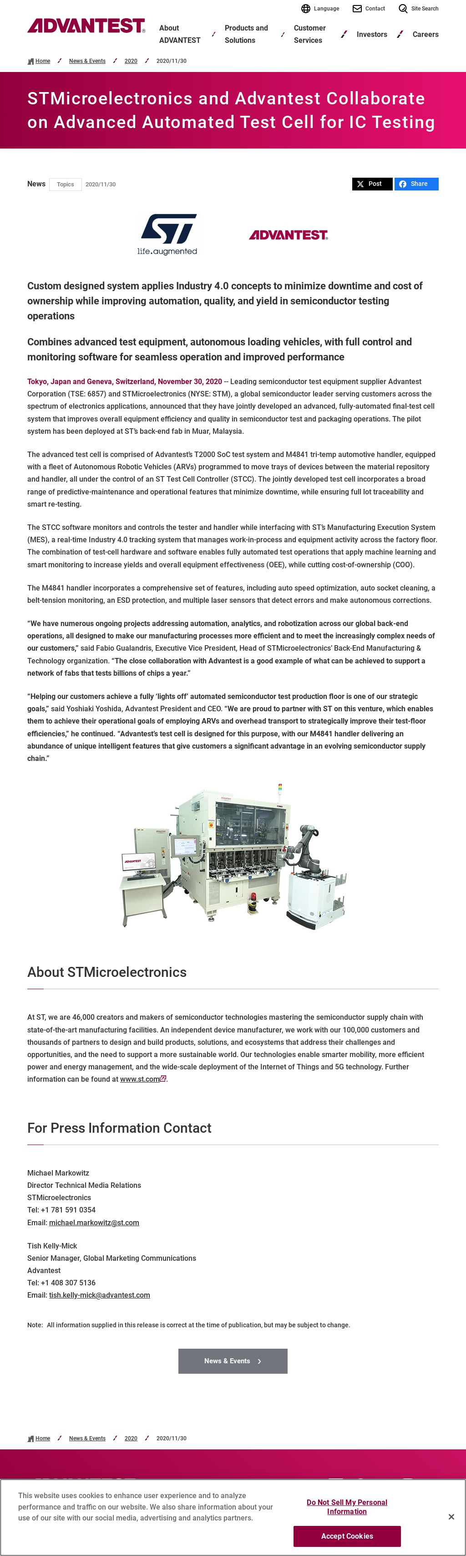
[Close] (451, 1521)
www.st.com (143, 1079)
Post (369, 184)
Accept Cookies (347, 1540)
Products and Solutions (246, 34)
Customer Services (310, 34)
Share (413, 184)
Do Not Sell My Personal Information (347, 1511)
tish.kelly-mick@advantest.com (99, 1295)
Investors (372, 34)
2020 (131, 61)
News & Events (87, 61)
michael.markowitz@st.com (94, 1222)
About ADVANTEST (180, 34)
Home (42, 61)
